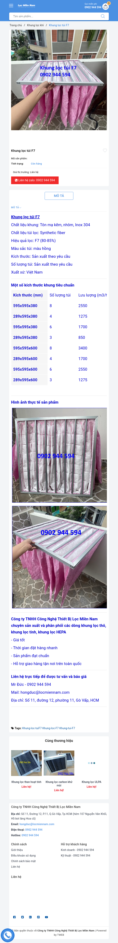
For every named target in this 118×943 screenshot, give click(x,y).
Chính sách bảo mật (23, 861)
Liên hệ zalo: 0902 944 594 (35, 180)
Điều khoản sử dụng (23, 855)
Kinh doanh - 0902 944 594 (77, 849)
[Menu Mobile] (11, 5)
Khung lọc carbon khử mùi (59, 783)
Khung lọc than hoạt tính (26, 781)
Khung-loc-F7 (50, 728)
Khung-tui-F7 (67, 728)
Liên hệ (15, 866)
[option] (59, 80)
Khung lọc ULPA (91, 781)
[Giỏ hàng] (105, 6)
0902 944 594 (34, 829)
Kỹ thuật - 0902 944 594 (75, 855)
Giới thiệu (17, 849)
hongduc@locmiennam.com (37, 824)
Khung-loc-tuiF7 (32, 728)
